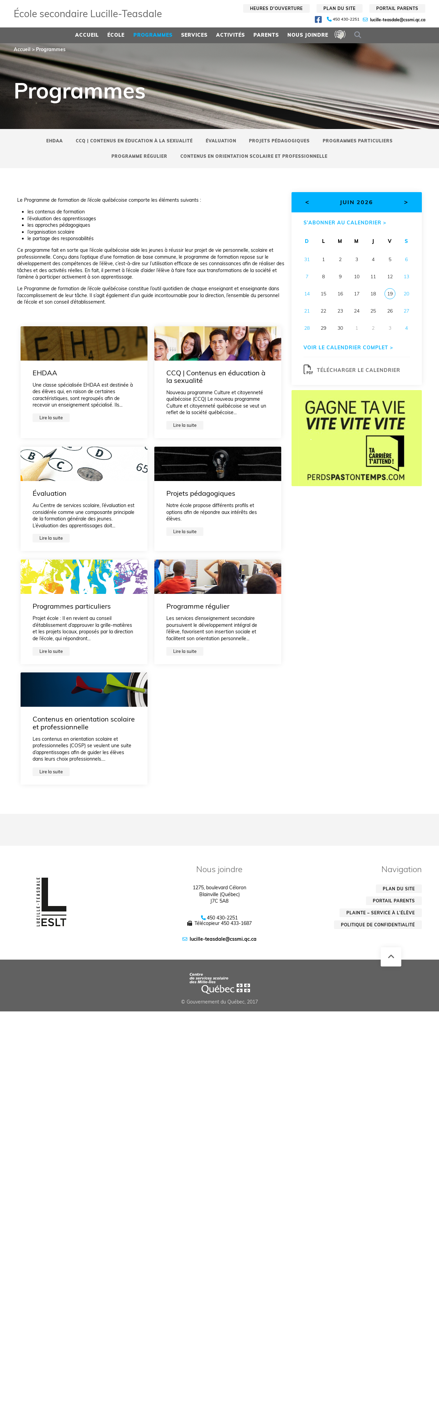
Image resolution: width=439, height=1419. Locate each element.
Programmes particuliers (358, 140)
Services (194, 35)
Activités (230, 35)
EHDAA (54, 140)
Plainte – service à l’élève (380, 912)
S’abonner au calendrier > (345, 222)
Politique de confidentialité (378, 924)
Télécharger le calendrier (352, 369)
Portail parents (397, 8)
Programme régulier (139, 156)
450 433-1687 (236, 923)
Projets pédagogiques (279, 140)
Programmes (153, 35)
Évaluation (221, 140)
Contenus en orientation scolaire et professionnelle (254, 156)
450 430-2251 (346, 19)
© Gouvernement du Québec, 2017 (219, 1002)
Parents (266, 35)
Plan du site (339, 8)
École (115, 35)
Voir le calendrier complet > (348, 347)
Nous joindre (307, 35)
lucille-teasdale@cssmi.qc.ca (397, 19)
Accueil (87, 35)
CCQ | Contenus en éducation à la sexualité (134, 140)
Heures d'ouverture (276, 8)
